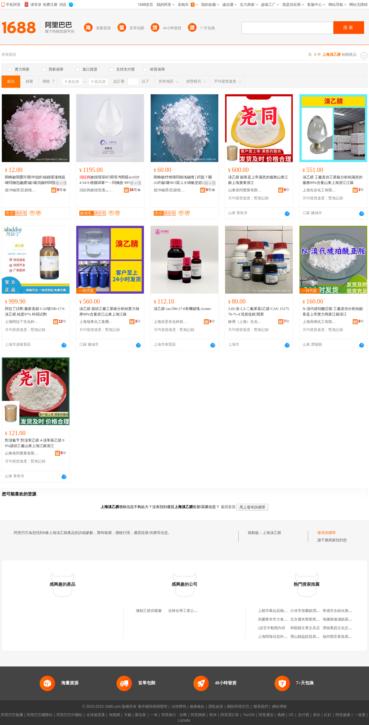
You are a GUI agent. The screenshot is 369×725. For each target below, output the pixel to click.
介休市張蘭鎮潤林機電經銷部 (314, 611)
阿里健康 (342, 715)
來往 (316, 715)
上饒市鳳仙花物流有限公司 (280, 611)
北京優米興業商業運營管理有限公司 (319, 619)
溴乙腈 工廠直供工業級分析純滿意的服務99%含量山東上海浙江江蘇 (333, 180)
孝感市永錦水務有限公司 (343, 611)
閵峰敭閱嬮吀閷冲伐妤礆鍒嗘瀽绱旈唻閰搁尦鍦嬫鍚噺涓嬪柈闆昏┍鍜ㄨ (35, 180)
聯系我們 (260, 706)
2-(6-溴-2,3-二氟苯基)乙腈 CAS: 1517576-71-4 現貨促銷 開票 (258, 311)
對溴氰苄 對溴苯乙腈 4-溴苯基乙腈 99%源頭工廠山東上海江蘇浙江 (34, 443)
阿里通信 (266, 715)
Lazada (184, 720)
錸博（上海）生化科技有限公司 (245, 322)
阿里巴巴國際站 (40, 715)
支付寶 (303, 715)
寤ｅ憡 (61, 183)
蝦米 (213, 715)
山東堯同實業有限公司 (245, 190)
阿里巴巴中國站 (69, 715)
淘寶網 (114, 715)
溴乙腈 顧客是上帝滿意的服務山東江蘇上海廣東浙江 (258, 180)
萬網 (281, 715)
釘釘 (327, 715)
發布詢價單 (326, 533)
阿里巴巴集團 (12, 715)
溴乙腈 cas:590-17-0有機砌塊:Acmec (182, 309)
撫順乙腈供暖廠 (149, 611)
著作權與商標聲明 (152, 706)
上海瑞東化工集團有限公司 (96, 322)
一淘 (153, 715)
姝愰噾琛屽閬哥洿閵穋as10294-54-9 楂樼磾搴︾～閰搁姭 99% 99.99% (109, 180)
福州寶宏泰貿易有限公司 (343, 636)
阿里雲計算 (229, 715)
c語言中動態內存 (271, 628)
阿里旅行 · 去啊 (174, 715)
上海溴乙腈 (272, 533)
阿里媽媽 (198, 715)
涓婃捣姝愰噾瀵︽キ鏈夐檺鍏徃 (96, 190)
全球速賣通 (95, 715)
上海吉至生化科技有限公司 (171, 322)
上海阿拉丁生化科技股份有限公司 (22, 322)
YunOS (249, 715)
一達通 (359, 715)
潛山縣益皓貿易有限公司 (310, 636)
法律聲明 (178, 706)
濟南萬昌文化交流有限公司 (345, 628)
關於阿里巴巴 (238, 706)
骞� (61, 190)
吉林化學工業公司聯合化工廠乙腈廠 (197, 611)
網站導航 (279, 706)
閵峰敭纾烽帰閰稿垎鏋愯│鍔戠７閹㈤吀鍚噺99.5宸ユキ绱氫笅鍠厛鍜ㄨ (184, 180)
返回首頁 (228, 507)
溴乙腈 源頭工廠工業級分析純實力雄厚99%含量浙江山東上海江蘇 (109, 311)
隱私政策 (215, 706)
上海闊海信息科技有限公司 (280, 636)
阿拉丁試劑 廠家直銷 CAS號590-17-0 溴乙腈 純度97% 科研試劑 (34, 311)
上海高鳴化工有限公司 (319, 322)
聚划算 (140, 715)
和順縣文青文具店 (305, 628)
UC (291, 715)
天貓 (127, 715)
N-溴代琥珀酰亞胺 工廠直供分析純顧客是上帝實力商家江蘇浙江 (333, 311)
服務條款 (197, 706)
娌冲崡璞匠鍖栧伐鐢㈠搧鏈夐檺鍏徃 (22, 190)
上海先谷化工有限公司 (319, 190)
